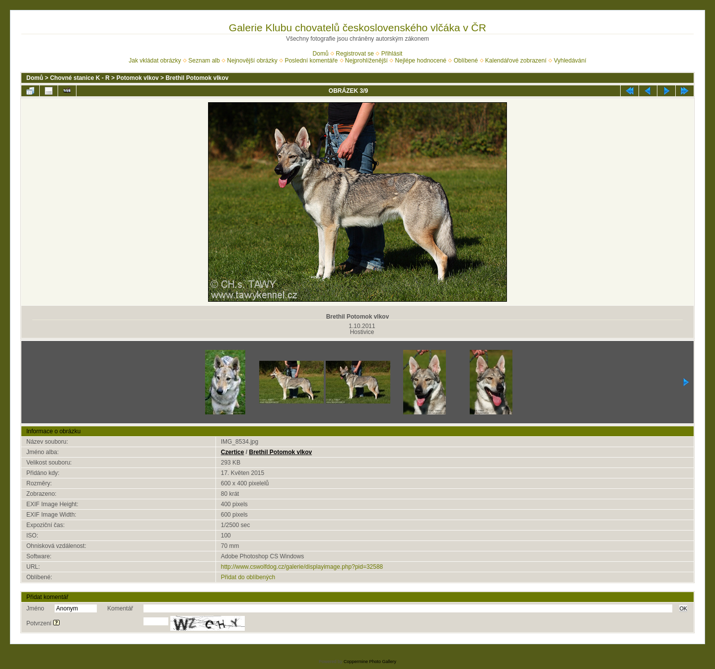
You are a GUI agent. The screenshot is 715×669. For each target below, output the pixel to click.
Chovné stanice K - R (80, 77)
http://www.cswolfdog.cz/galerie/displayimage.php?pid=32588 (302, 566)
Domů (321, 53)
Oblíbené (466, 60)
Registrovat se (355, 53)
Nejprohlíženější (366, 60)
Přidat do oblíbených (248, 577)
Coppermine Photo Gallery (370, 661)
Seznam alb (203, 60)
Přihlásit (392, 53)
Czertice (232, 452)
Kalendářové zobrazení (515, 60)
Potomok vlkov (137, 77)
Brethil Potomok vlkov (196, 77)
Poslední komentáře (311, 60)
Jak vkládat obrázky (155, 60)
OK (683, 608)
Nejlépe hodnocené (420, 60)
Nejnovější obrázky (252, 60)
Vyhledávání (570, 60)
